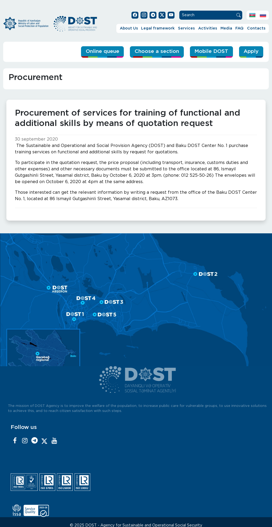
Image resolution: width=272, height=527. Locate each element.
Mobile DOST (211, 51)
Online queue (102, 51)
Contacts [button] (256, 28)
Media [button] (226, 28)
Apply (251, 51)
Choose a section (157, 51)
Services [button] (186, 28)
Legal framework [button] (158, 28)
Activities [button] (207, 28)
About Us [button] (129, 28)
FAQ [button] (239, 28)
